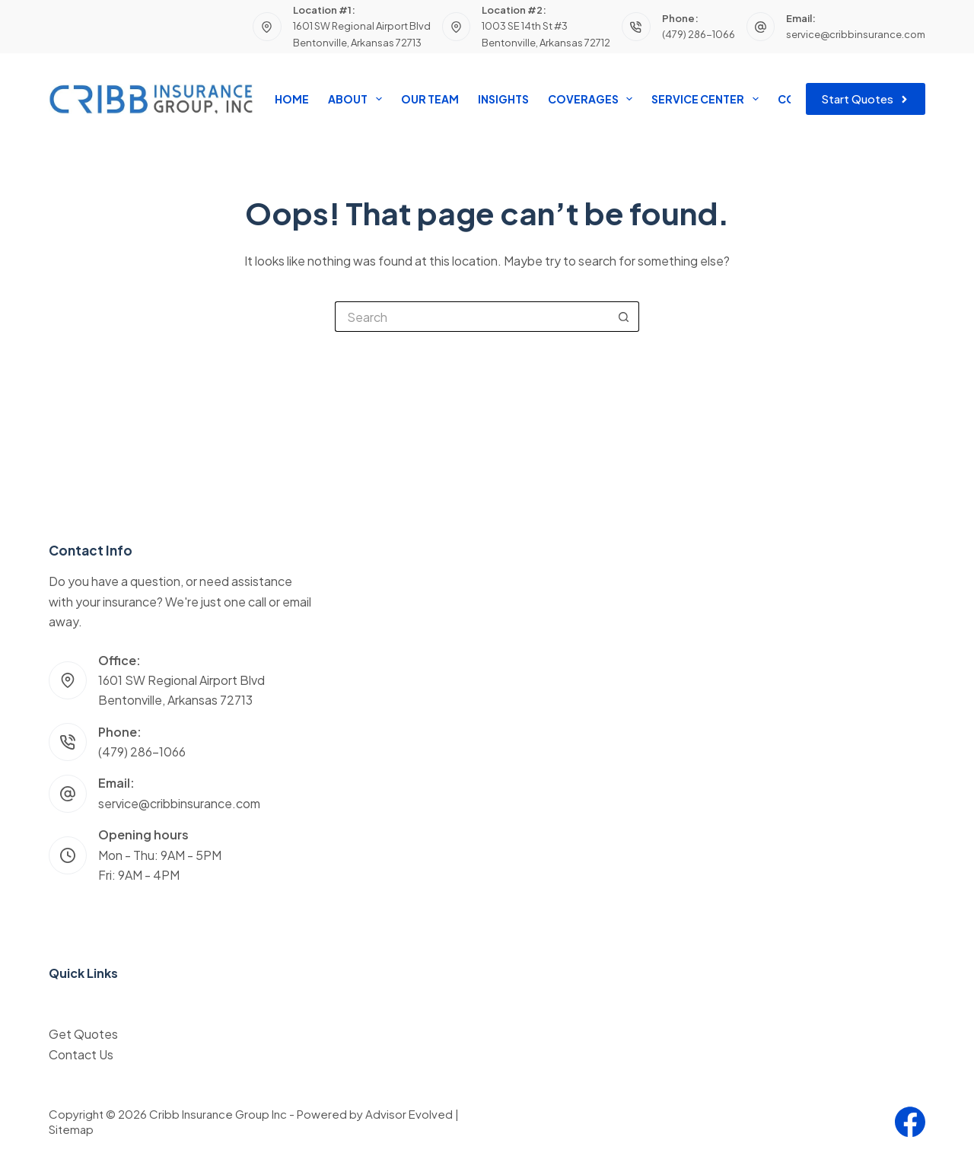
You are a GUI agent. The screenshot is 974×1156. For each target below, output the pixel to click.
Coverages (593, 99)
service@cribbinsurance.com (855, 34)
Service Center (707, 99)
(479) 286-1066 (698, 34)
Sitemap (71, 1129)
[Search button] (624, 316)
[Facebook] (910, 1122)
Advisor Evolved (409, 1114)
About (357, 99)
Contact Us (81, 1054)
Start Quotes (866, 98)
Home (292, 99)
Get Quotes (83, 1034)
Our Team (430, 99)
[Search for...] (472, 316)
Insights (503, 99)
